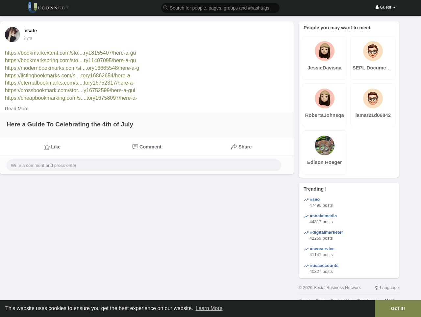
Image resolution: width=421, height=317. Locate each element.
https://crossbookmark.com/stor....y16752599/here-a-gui (70, 90)
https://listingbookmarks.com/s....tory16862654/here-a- (68, 75)
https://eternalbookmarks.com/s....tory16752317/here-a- (70, 83)
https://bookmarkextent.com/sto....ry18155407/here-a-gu (70, 53)
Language (386, 287)
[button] (220, 7)
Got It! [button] (398, 308)
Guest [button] (386, 7)
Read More (17, 108)
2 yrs (27, 38)
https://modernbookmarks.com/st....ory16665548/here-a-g (72, 68)
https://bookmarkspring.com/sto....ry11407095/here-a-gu (70, 60)
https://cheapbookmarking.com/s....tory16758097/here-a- (71, 98)
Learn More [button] (209, 308)
